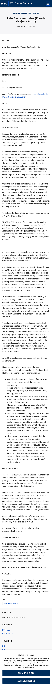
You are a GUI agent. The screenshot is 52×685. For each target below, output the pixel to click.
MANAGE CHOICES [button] (26, 673)
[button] (47, 652)
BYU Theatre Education (21, 3)
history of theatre (11, 603)
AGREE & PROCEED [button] (26, 681)
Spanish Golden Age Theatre (26, 13)
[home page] (4, 3)
